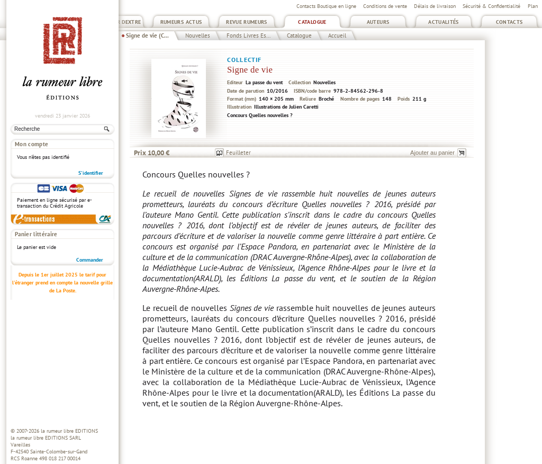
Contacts (509, 22)
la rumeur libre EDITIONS (69, 430)
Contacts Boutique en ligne (326, 6)
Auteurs (378, 22)
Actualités (443, 22)
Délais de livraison (435, 6)
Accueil (337, 35)
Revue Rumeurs (246, 22)
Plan (533, 6)
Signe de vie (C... (147, 35)
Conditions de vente (385, 6)
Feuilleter (238, 152)
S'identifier (90, 172)
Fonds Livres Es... (248, 35)
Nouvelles (197, 35)
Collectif (244, 60)
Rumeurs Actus (181, 22)
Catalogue (312, 22)
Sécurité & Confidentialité (491, 6)
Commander (89, 259)
